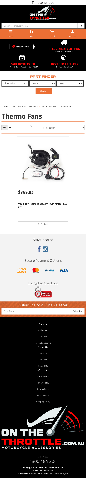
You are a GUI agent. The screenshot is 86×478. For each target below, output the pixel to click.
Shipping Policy (43, 401)
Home (6, 106)
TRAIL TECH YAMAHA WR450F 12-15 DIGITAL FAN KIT (42, 205)
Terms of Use (43, 376)
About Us (43, 353)
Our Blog (43, 359)
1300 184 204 (45, 2)
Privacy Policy (43, 382)
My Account (43, 330)
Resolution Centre (43, 342)
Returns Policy (43, 389)
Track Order (43, 336)
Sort (32, 126)
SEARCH (43, 90)
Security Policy (43, 395)
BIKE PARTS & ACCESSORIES (25, 106)
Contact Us (43, 365)
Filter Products (11, 98)
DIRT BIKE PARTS (48, 106)
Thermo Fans (65, 106)
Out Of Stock (43, 224)
